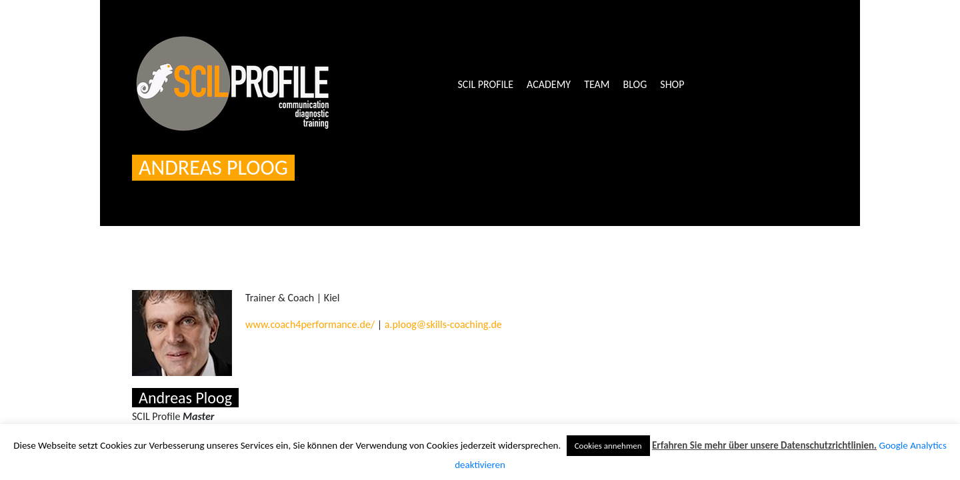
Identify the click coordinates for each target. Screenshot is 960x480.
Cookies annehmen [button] (608, 446)
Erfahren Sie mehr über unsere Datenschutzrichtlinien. (764, 445)
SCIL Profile (486, 84)
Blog (635, 84)
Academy (549, 84)
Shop (672, 84)
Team (596, 84)
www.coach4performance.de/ (310, 324)
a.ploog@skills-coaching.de (443, 324)
